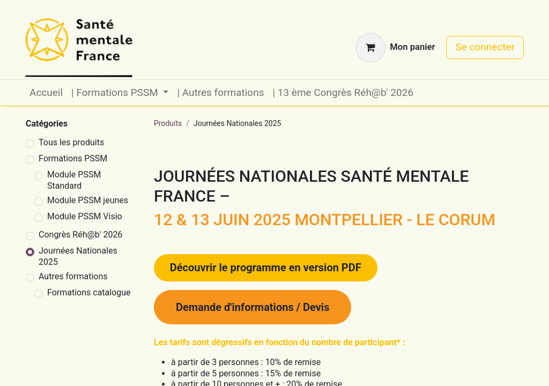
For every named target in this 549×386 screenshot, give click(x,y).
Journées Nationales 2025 (78, 256)
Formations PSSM (73, 158)
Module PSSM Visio (84, 216)
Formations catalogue (89, 292)
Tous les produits (71, 142)
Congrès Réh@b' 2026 (80, 234)
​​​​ (265, 267)
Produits (168, 123)
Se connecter (485, 47)
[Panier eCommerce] (395, 47)
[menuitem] (46, 93)
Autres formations (73, 276)
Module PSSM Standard (74, 180)
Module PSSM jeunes (87, 200)
